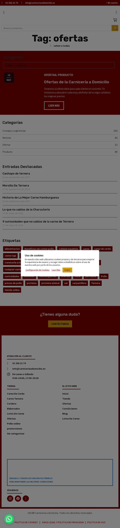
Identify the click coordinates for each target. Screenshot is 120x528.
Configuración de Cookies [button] (37, 270)
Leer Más (56, 270)
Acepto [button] (67, 270)
